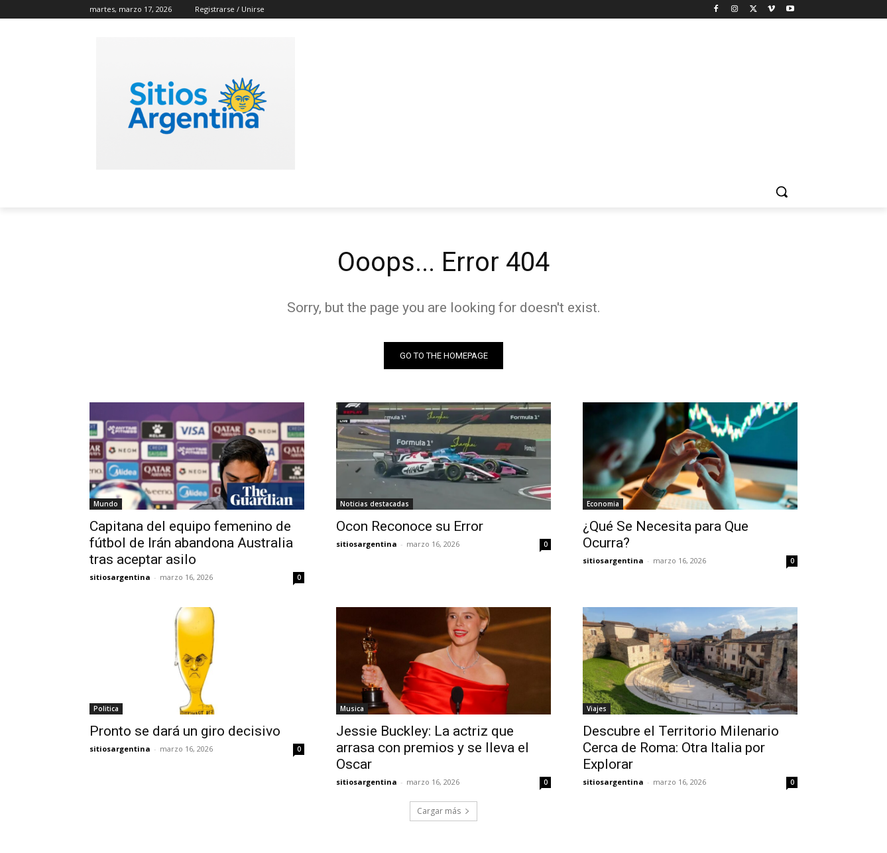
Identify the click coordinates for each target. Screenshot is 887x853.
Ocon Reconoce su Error (409, 526)
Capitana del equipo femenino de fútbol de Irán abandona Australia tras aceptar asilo (191, 542)
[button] (782, 191)
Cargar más (443, 811)
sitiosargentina (119, 577)
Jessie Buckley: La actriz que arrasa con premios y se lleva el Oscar (432, 747)
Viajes (597, 708)
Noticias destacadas (374, 503)
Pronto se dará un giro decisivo (184, 731)
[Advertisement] (543, 101)
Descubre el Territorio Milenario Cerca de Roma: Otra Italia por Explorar (681, 747)
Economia (603, 503)
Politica (106, 708)
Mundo (105, 503)
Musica (352, 708)
